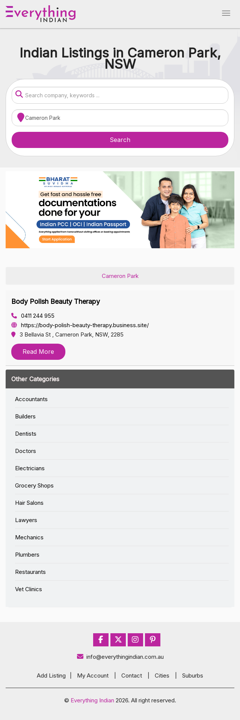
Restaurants (30, 571)
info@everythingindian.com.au (120, 656)
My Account (93, 675)
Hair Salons (29, 502)
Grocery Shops (34, 485)
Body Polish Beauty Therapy (55, 301)
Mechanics (29, 537)
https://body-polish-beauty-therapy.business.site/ (80, 325)
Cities (162, 675)
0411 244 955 (32, 315)
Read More (38, 351)
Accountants (31, 399)
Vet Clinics (28, 589)
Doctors (25, 450)
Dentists (25, 433)
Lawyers (26, 520)
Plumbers (27, 554)
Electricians (30, 468)
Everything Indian (92, 700)
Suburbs (192, 675)
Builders (25, 416)
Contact (131, 675)
